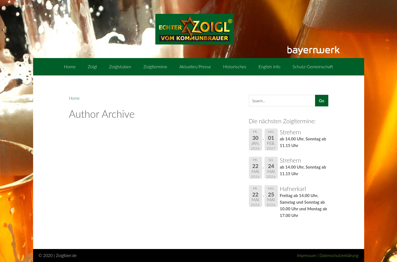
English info (269, 66)
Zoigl (92, 66)
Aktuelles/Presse (195, 66)
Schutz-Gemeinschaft (312, 66)
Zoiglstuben (120, 66)
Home (70, 66)
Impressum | (308, 255)
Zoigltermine (155, 66)
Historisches (234, 66)
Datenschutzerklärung (338, 255)
